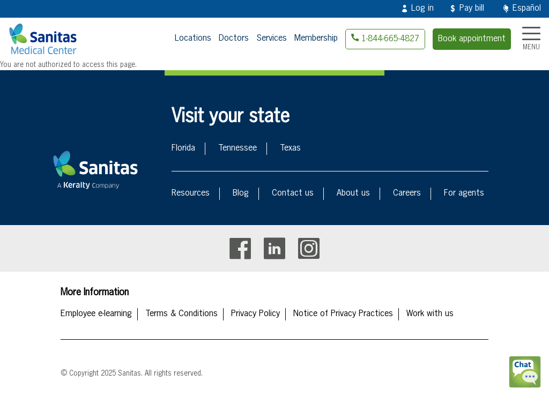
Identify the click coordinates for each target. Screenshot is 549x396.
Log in (422, 8)
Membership (316, 38)
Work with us (430, 314)
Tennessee (237, 148)
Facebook (240, 248)
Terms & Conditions (181, 314)
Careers (407, 193)
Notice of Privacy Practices (343, 314)
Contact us (293, 193)
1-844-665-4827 (390, 39)
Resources (191, 193)
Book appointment (472, 39)
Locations (193, 38)
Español (527, 8)
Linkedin (274, 248)
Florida (183, 148)
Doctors (234, 38)
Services (271, 38)
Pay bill (471, 8)
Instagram (309, 248)
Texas (290, 148)
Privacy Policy (255, 314)
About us (353, 193)
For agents (464, 193)
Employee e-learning (96, 314)
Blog (241, 193)
